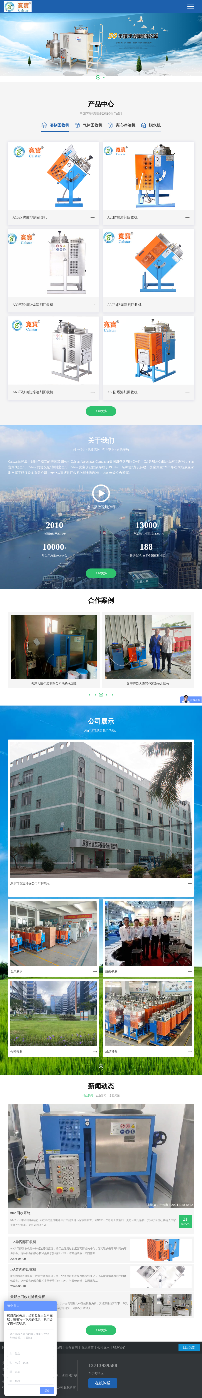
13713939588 (102, 1365)
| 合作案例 (70, 1347)
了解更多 (101, 411)
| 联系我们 (117, 1347)
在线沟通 (103, 1383)
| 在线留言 (86, 1347)
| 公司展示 (101, 1347)
